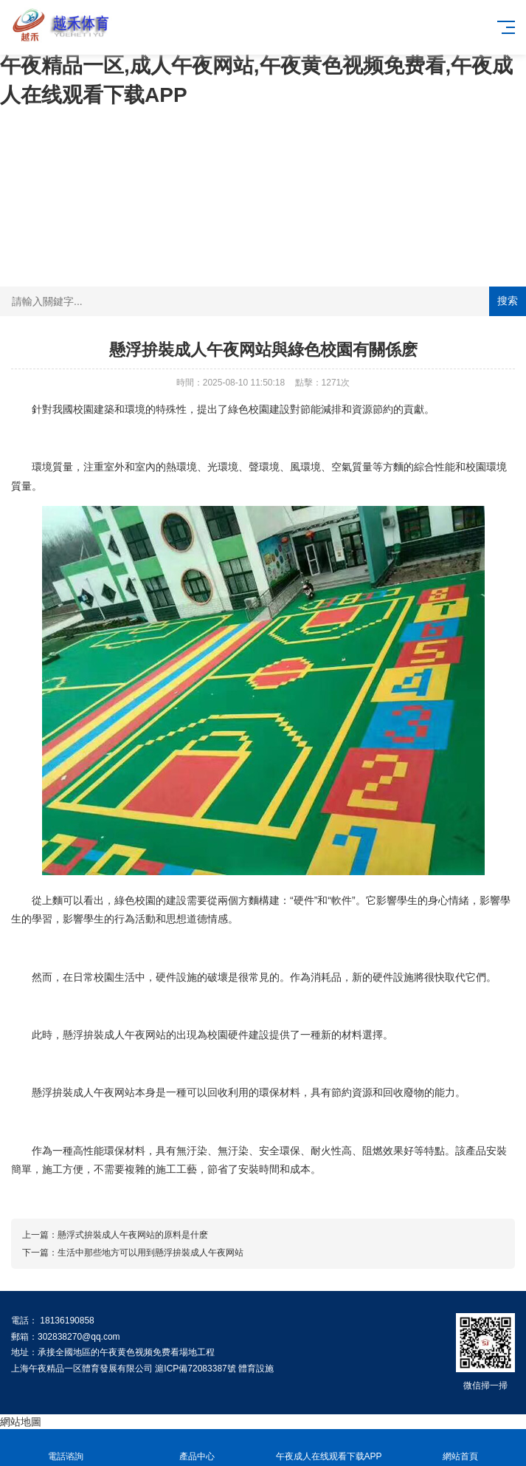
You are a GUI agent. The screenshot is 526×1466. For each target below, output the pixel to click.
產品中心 (197, 1448)
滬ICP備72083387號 (195, 1368)
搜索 (507, 300)
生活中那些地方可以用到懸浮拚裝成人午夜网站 (150, 1252)
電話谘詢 (65, 1448)
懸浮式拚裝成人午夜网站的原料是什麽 (133, 1235)
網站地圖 (20, 1422)
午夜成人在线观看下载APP (329, 1448)
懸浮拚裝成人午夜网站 (114, 1035)
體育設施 (256, 1368)
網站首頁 (460, 1448)
